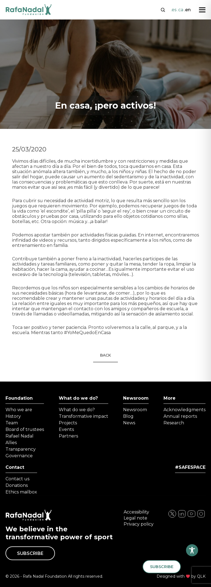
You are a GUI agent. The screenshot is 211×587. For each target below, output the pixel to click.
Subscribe (30, 553)
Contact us (17, 478)
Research (173, 422)
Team (11, 422)
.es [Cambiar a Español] (173, 9)
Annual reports (180, 416)
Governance (19, 455)
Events (66, 429)
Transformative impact (83, 416)
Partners (68, 436)
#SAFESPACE (190, 467)
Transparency (20, 449)
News (129, 422)
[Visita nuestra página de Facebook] (172, 516)
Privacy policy (139, 524)
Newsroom (136, 398)
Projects (68, 422)
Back (105, 355)
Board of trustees (24, 429)
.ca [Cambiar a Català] (180, 9)
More (169, 398)
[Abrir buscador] (162, 9)
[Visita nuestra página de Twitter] (191, 516)
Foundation (19, 398)
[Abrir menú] (202, 9)
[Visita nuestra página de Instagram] (181, 516)
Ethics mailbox (21, 492)
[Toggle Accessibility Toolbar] (192, 550)
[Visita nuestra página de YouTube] (201, 516)
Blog (128, 416)
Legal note (135, 518)
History (13, 416)
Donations (16, 485)
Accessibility (136, 512)
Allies (11, 442)
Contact (14, 467)
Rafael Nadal (19, 436)
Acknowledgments (184, 409)
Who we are (18, 409)
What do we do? (78, 398)
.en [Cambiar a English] (187, 9)
